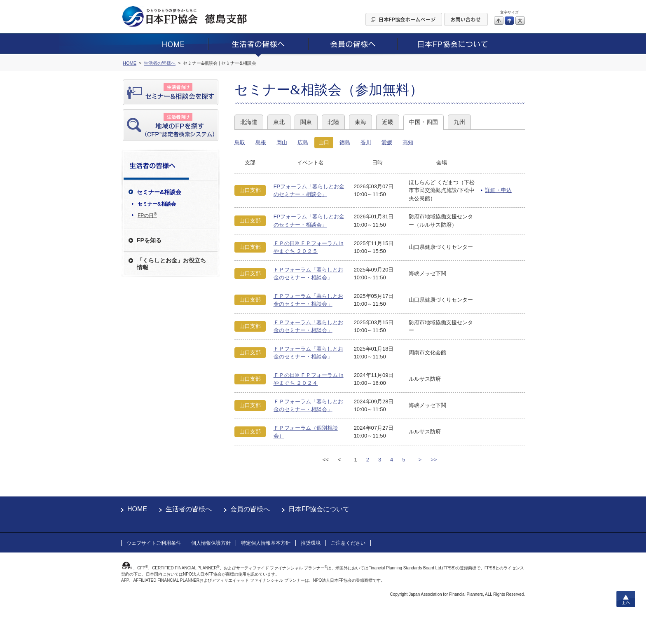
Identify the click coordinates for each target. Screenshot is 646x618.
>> (434, 459)
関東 (306, 122)
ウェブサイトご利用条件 (153, 543)
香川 (365, 142)
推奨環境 (311, 543)
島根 (260, 142)
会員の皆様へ (250, 509)
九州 (459, 122)
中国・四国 (423, 122)
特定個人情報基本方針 (265, 543)
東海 (360, 122)
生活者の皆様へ (189, 509)
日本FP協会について (318, 509)
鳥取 (239, 142)
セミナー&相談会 (157, 204)
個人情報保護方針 (211, 543)
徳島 (344, 142)
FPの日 (147, 215)
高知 (408, 142)
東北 (279, 122)
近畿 (387, 122)
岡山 (281, 142)
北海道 (248, 122)
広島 (302, 142)
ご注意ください (348, 543)
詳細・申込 (498, 190)
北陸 (333, 122)
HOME (137, 509)
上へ (626, 599)
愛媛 (387, 142)
